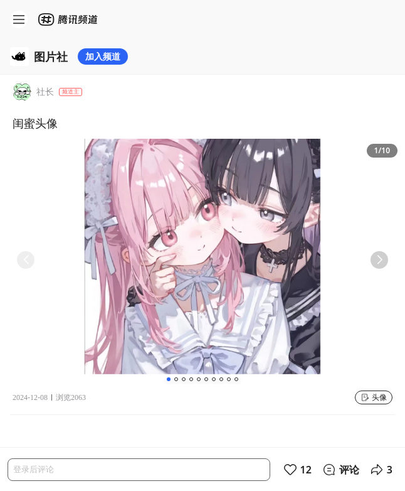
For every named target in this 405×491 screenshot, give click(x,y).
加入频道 (102, 56)
